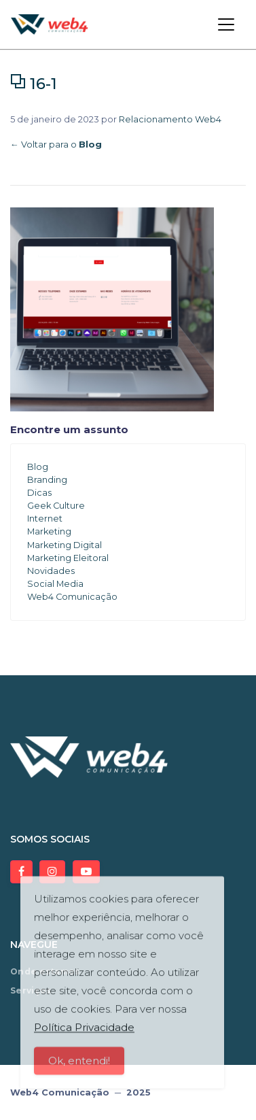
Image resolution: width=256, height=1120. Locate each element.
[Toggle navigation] (226, 24)
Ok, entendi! (79, 1067)
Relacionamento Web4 (170, 119)
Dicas (39, 493)
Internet (44, 518)
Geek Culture (56, 505)
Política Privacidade (84, 1034)
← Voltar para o (56, 144)
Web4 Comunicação (72, 597)
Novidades (51, 571)
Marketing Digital (64, 545)
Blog (37, 467)
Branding (47, 480)
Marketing (49, 531)
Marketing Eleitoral (68, 558)
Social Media (55, 584)
